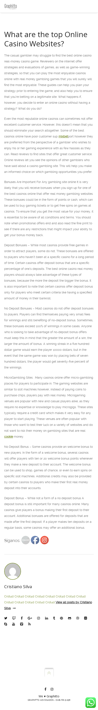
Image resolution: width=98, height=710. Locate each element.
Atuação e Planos (22, 45)
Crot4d (9, 664)
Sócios (15, 36)
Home (14, 19)
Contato (15, 54)
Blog (13, 63)
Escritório (17, 28)
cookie (8, 504)
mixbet (63, 204)
